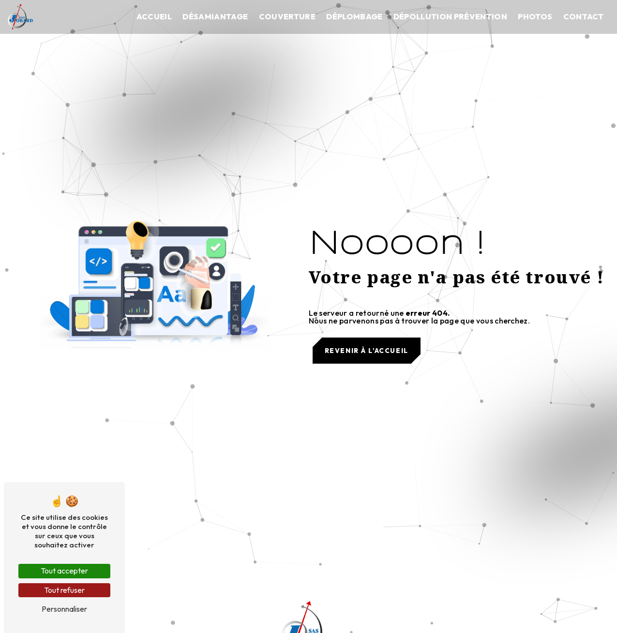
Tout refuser (64, 590)
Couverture (287, 16)
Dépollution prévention (450, 16)
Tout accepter (64, 570)
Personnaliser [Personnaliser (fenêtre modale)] (64, 609)
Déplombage (354, 16)
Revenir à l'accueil (366, 350)
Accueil (154, 16)
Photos (535, 16)
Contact (583, 16)
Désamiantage (215, 16)
